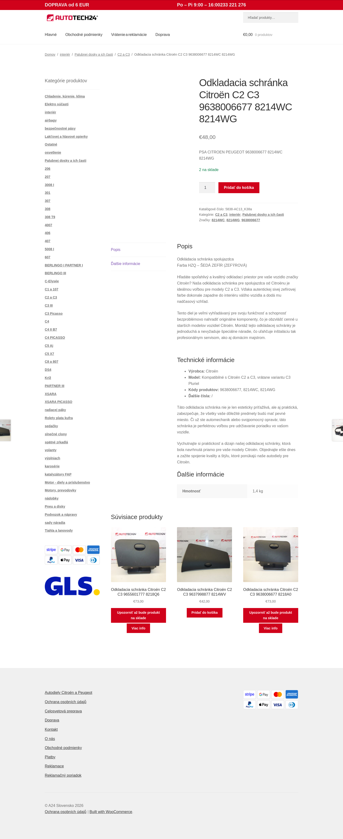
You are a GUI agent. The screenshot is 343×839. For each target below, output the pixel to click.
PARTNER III (54, 386)
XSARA (50, 394)
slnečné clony (56, 434)
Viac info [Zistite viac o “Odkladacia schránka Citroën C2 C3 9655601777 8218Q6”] (138, 628)
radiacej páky (55, 410)
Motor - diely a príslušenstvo (67, 482)
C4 (47, 321)
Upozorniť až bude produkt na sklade (138, 615)
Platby (50, 757)
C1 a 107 (51, 289)
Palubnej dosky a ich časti (94, 54)
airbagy (51, 120)
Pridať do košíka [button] (205, 612)
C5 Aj (49, 346)
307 (47, 201)
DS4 (48, 370)
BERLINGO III (55, 273)
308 (47, 209)
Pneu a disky (55, 506)
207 (47, 177)
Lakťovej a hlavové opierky (66, 136)
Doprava (163, 35)
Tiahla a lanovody (59, 530)
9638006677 (251, 220)
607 (47, 257)
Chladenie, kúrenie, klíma (65, 96)
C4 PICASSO (55, 337)
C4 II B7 (51, 329)
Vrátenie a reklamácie (129, 35)
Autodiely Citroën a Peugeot (68, 693)
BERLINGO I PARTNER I (64, 265)
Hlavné (51, 35)
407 (47, 241)
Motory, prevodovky (60, 490)
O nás (50, 739)
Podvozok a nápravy (61, 514)
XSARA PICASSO (58, 402)
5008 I (49, 249)
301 (47, 193)
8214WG (233, 220)
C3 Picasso (54, 313)
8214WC (218, 220)
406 (47, 233)
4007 (48, 225)
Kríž (48, 378)
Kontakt (51, 729)
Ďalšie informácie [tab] (125, 264)
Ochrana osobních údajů (65, 702)
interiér (65, 54)
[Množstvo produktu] (207, 187)
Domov (50, 54)
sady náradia (55, 523)
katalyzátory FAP (58, 474)
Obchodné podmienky (83, 35)
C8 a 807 (51, 361)
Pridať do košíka (239, 188)
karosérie (52, 466)
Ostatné (51, 144)
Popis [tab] (116, 250)
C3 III (49, 305)
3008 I (49, 185)
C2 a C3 (123, 54)
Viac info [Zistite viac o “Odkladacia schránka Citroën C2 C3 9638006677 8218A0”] (270, 628)
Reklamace (54, 766)
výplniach (52, 458)
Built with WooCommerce (111, 812)
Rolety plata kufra (59, 418)
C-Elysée (52, 281)
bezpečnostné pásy (60, 128)
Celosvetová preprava (63, 711)
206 (47, 169)
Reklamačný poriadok (63, 775)
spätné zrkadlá (56, 442)
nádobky (52, 498)
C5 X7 (49, 354)
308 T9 (50, 217)
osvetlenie (53, 152)
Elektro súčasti (57, 104)
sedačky (51, 426)
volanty (50, 450)
